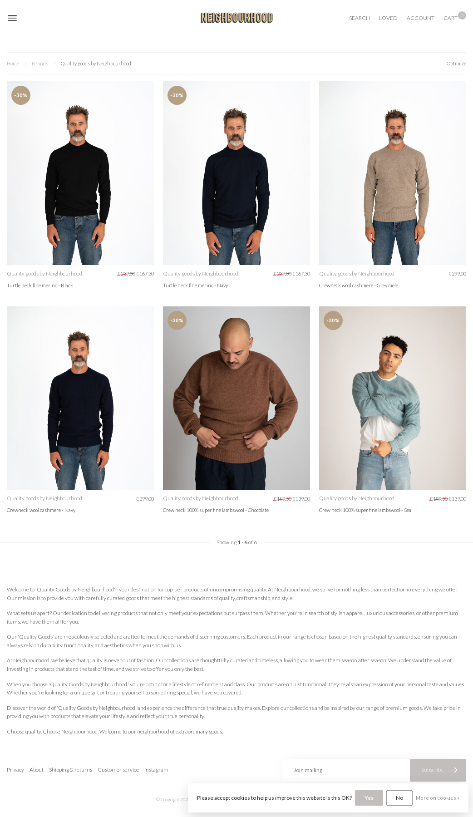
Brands (40, 63)
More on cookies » (437, 798)
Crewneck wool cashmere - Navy (41, 510)
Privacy (15, 769)
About (37, 769)
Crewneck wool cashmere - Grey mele (358, 285)
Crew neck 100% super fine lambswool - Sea (365, 510)
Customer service (118, 769)
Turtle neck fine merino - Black (40, 285)
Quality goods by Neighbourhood (96, 63)
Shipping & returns (70, 769)
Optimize (456, 63)
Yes (369, 797)
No (399, 797)
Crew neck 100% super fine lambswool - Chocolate (216, 510)
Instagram (156, 769)
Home (13, 63)
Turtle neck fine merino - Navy (195, 285)
